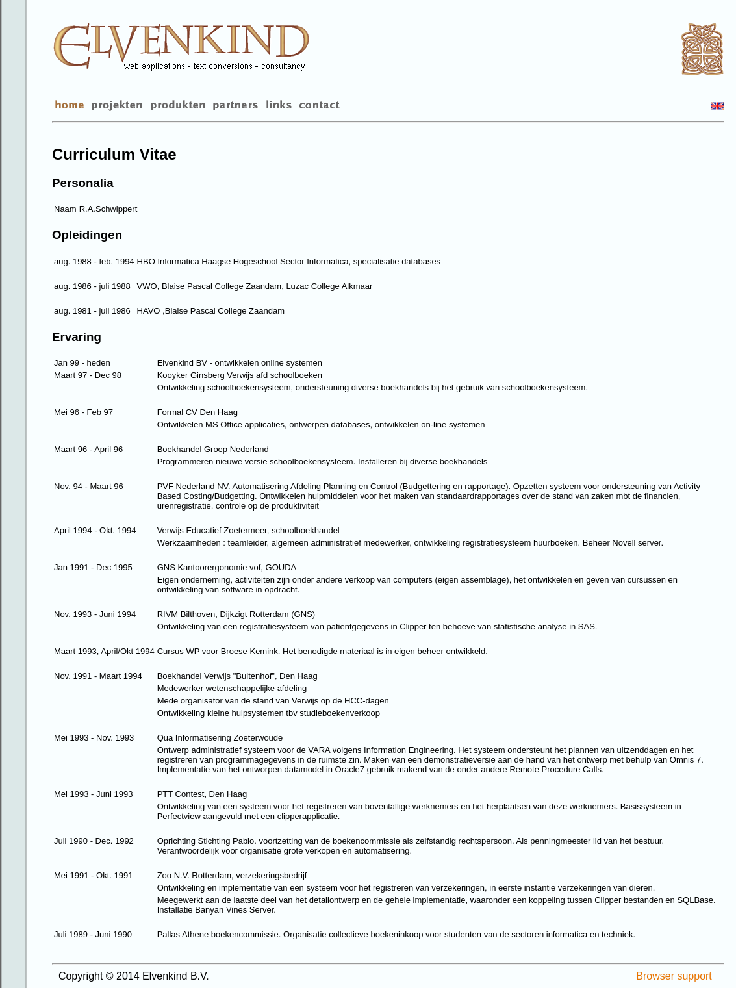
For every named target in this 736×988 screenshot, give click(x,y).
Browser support (674, 976)
